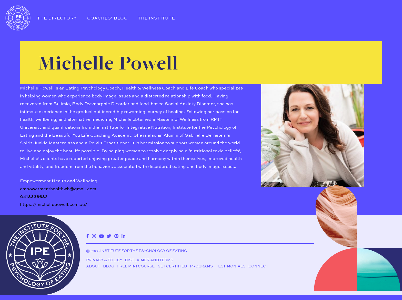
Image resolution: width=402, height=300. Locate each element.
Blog (108, 266)
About (93, 266)
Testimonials (230, 266)
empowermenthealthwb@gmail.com (58, 189)
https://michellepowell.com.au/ (53, 204)
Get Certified (172, 266)
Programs (201, 266)
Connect (258, 266)
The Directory (57, 18)
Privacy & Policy (104, 260)
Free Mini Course (136, 266)
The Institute (156, 18)
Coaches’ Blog (107, 18)
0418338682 (33, 196)
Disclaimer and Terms (149, 260)
